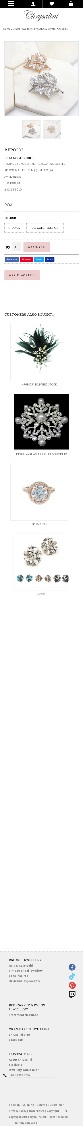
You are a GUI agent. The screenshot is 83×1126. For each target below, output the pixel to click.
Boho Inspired (23, 976)
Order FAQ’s (36, 1110)
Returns (42, 1104)
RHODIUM (14, 228)
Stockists (16, 1065)
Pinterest (26, 259)
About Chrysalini (20, 1060)
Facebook (11, 259)
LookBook (16, 1040)
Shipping (28, 1104)
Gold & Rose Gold (21, 965)
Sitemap (14, 1104)
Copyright (53, 1110)
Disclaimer (57, 1104)
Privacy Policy (17, 1110)
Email (49, 259)
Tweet (39, 259)
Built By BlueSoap (25, 1122)
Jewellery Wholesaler (26, 1070)
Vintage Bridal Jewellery (26, 971)
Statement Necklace (23, 1015)
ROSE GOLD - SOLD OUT (45, 228)
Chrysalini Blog (19, 1035)
